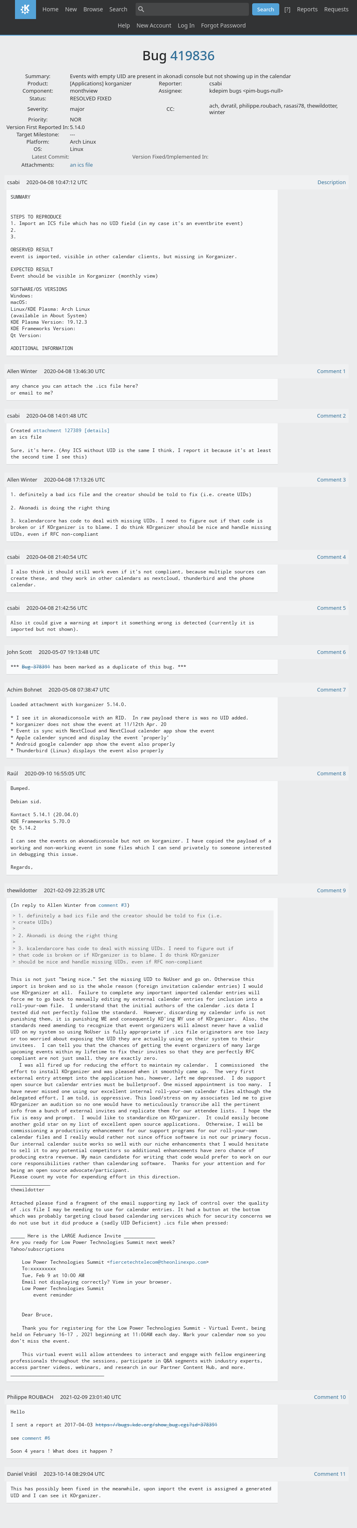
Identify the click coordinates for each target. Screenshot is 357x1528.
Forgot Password (223, 25)
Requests (336, 9)
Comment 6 (331, 652)
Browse (93, 9)
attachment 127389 (57, 430)
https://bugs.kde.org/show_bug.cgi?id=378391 (156, 1425)
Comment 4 (331, 556)
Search (118, 9)
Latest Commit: (50, 156)
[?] (287, 9)
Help (124, 25)
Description (332, 182)
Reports (307, 9)
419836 (192, 55)
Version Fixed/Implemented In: (170, 156)
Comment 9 (331, 890)
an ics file (81, 164)
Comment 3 (331, 479)
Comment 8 (331, 773)
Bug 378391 (36, 667)
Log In (186, 25)
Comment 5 (331, 607)
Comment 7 (331, 689)
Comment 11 (330, 1473)
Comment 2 (331, 415)
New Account (153, 25)
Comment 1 (331, 371)
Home (50, 9)
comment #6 (36, 1438)
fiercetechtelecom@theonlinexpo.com (158, 1262)
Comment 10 (330, 1397)
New (71, 9)
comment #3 (112, 905)
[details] (97, 430)
